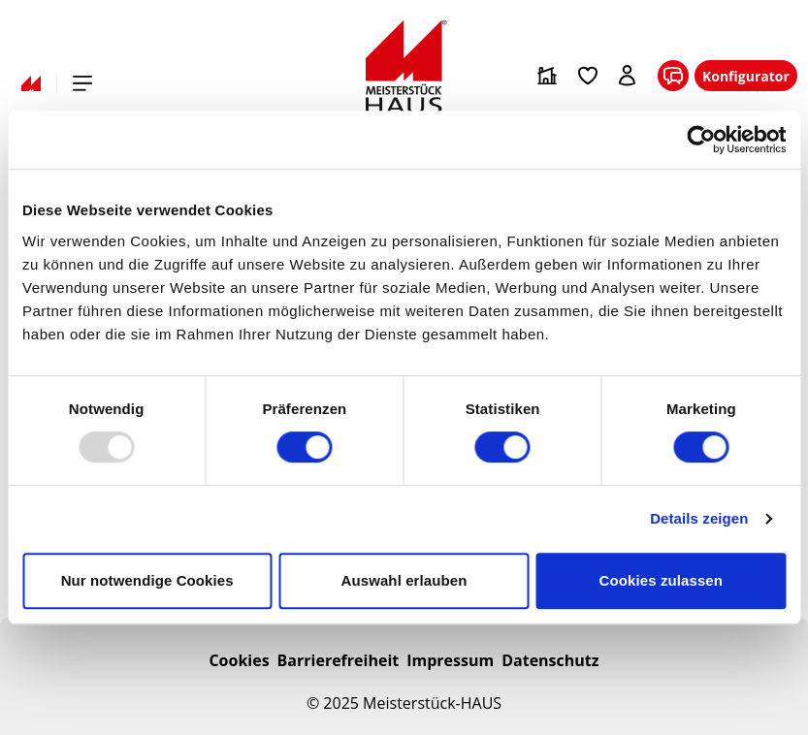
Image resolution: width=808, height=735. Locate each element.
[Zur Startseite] (404, 67)
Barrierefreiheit (338, 660)
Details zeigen (699, 518)
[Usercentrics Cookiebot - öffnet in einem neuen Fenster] (701, 139)
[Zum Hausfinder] (547, 75)
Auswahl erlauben (404, 580)
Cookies (239, 660)
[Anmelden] (628, 75)
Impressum (450, 660)
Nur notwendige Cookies (147, 580)
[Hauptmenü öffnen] (82, 83)
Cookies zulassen (661, 580)
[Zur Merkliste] (587, 75)
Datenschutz (549, 660)
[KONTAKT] (673, 76)
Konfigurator (746, 76)
